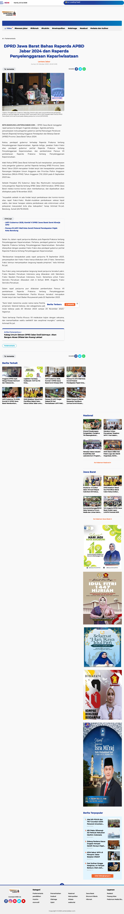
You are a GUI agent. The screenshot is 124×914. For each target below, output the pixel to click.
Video (9, 28)
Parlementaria (9, 346)
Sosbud (84, 28)
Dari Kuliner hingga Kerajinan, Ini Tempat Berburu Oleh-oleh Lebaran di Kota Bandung (95, 865)
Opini (52, 902)
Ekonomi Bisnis (91, 896)
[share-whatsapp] (84, 69)
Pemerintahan (55, 893)
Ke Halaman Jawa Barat (102, 519)
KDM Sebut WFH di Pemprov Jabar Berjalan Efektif (95, 854)
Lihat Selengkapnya (102, 876)
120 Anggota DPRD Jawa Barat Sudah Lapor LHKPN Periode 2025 (113, 510)
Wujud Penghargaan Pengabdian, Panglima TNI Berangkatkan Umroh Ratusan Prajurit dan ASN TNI (92, 433)
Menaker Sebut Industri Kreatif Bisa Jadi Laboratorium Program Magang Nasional (91, 454)
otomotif (36, 902)
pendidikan (37, 896)
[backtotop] (62, 885)
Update (70, 304)
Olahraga (73, 28)
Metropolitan (59, 28)
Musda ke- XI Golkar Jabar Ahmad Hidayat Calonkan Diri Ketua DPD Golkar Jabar (91, 490)
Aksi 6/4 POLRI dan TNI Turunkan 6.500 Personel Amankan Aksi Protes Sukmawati (95, 821)
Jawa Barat (89, 472)
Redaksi (110, 893)
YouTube (25, 902)
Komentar (9, 69)
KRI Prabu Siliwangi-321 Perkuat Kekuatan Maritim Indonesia (96, 832)
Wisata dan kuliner (100, 28)
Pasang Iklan (111, 896)
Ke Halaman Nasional (102, 462)
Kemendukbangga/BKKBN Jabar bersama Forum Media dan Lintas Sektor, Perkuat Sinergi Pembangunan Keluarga (92, 510)
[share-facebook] (76, 69)
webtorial (71, 902)
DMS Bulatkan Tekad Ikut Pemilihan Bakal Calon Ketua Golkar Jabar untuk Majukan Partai (111, 490)
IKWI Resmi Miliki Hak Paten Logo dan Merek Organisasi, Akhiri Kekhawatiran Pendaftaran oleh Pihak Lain (112, 454)
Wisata (70, 899)
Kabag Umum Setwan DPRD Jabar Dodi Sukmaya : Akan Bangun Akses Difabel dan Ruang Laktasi (30, 336)
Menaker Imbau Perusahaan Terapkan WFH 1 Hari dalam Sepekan (111, 433)
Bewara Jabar (22, 28)
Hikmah (35, 28)
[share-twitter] (80, 69)
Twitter (20, 902)
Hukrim (46, 28)
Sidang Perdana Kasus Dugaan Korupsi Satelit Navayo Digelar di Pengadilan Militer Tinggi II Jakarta (96, 843)
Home (6, 3)
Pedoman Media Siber (115, 899)
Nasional (88, 415)
